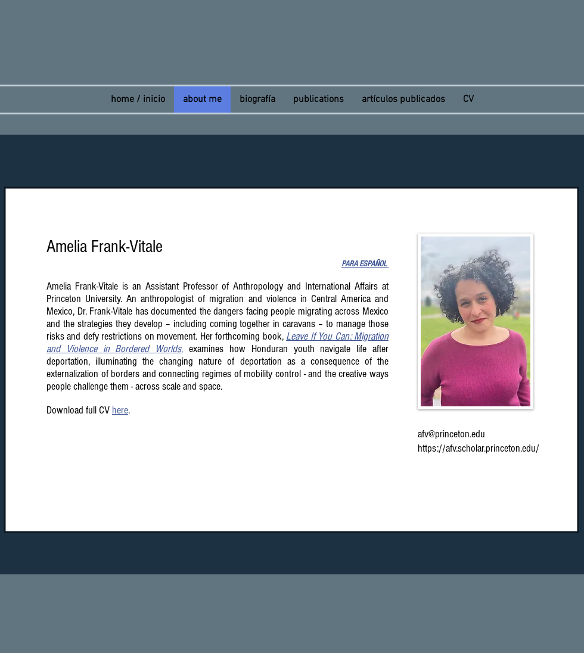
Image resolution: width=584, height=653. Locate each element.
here (120, 410)
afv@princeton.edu (451, 434)
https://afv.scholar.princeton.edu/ (478, 448)
